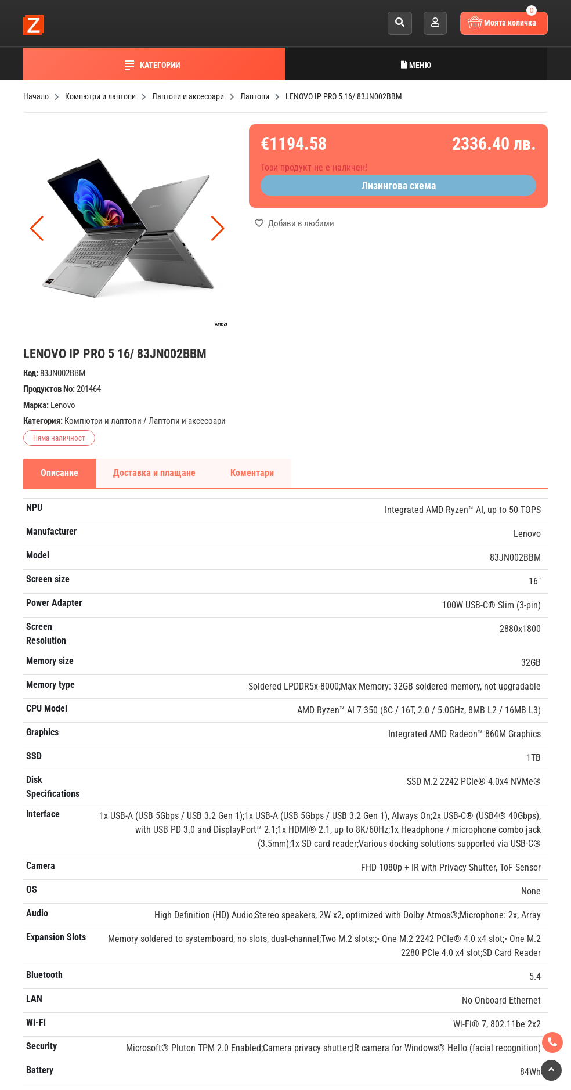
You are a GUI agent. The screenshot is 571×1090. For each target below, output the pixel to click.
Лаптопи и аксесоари (187, 421)
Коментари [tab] (252, 472)
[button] (218, 228)
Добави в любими (294, 223)
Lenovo (62, 405)
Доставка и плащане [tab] (154, 472)
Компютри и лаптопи (103, 421)
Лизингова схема (399, 185)
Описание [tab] (59, 472)
